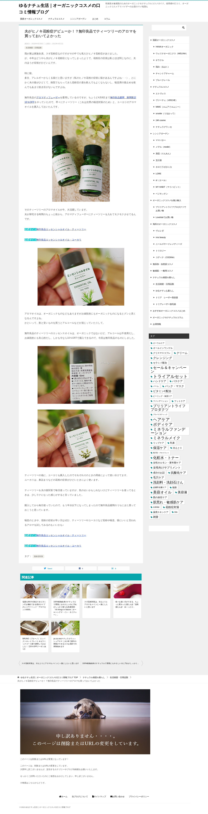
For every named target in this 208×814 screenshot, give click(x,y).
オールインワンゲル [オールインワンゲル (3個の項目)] (163, 348)
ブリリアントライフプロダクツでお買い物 (171, 209)
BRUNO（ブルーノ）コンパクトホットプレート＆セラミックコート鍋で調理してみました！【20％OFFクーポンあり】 (34, 644)
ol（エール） (161, 180)
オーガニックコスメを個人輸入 (167, 200)
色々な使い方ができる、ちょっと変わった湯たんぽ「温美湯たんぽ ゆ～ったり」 (127, 604)
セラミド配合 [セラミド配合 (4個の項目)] (160, 362)
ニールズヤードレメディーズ (169, 244)
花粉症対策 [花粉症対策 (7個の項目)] (172, 507)
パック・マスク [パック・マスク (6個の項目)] (174, 386)
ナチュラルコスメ (56, 19)
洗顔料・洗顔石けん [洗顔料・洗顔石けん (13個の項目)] (168, 482)
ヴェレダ (160, 230)
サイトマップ (99, 796)
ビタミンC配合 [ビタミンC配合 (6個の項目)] (162, 391)
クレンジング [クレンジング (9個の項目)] (162, 358)
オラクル (160, 60)
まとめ (95, 19)
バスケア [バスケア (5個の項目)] (177, 381)
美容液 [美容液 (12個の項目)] (182, 492)
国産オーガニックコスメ (31, 19)
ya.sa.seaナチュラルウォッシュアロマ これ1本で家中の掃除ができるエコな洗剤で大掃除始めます (65, 642)
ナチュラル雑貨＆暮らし (164, 277)
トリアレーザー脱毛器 (166, 304)
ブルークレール (163, 80)
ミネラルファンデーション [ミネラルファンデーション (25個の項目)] (168, 431)
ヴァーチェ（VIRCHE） (167, 100)
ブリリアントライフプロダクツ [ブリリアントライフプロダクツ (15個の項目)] (168, 407)
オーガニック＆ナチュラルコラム (168, 317)
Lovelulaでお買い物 (164, 217)
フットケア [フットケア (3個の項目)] (179, 401)
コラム (107, 19)
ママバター (161, 140)
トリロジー (161, 251)
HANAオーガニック (164, 47)
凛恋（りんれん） (164, 153)
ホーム (63, 796)
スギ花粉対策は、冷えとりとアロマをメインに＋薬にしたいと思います (96, 604)
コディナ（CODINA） (166, 257)
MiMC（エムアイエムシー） (168, 107)
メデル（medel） (163, 147)
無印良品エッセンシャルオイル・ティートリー (61, 229)
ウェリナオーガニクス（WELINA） (172, 53)
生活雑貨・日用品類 (33, 48)
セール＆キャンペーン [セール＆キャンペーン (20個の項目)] (168, 369)
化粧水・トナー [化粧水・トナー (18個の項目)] (166, 458)
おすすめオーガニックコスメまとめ (169, 311)
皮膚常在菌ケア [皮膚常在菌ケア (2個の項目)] (159, 487)
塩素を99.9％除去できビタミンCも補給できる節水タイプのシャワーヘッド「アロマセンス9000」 (34, 606)
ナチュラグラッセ (164, 127)
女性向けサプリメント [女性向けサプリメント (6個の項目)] (167, 467)
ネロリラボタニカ (164, 167)
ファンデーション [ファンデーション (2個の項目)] (160, 401)
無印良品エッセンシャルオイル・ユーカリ (58, 240)
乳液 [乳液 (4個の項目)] (172, 442)
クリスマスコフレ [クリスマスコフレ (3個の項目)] (161, 353)
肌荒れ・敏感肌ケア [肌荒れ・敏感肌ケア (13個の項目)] (168, 502)
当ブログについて (80, 796)
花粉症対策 (38, 556)
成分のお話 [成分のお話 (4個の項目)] (159, 472)
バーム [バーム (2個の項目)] (156, 386)
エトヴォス (161, 93)
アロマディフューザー (48, 97)
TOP (49, 677)
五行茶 (159, 160)
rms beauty (161, 237)
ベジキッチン (162, 193)
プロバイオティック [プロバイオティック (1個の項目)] (160, 414)
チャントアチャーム (165, 73)
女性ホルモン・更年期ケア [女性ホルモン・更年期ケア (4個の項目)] (167, 462)
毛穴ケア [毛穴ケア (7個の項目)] (158, 477)
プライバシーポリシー (139, 796)
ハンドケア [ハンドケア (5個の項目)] (159, 381)
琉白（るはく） (163, 67)
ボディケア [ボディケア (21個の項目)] (163, 424)
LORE (158, 173)
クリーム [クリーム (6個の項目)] (182, 352)
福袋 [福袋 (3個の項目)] (174, 487)
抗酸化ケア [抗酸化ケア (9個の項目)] (178, 472)
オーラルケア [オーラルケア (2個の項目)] (158, 343)
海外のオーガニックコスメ (165, 224)
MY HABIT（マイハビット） (168, 187)
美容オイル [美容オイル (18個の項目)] (162, 492)
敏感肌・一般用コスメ (163, 271)
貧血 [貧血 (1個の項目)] (176, 512)
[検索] (169, 28)
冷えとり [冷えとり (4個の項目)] (177, 447)
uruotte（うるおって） (166, 113)
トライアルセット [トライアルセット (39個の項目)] (170, 376)
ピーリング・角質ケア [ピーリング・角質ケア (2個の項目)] (162, 396)
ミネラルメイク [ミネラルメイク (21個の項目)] (166, 438)
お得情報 (157, 324)
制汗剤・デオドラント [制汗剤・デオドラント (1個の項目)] (161, 453)
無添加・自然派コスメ (163, 264)
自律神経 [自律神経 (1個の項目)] (156, 507)
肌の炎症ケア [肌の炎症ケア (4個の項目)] (160, 497)
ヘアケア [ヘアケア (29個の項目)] (161, 419)
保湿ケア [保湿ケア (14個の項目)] (160, 448)
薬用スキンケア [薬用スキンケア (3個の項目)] (160, 512)
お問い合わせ (117, 796)
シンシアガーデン (78, 19)
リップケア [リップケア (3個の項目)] (158, 443)
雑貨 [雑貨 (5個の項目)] (155, 516)
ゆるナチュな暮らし (165, 291)
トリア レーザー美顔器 (167, 297)
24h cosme (161, 120)
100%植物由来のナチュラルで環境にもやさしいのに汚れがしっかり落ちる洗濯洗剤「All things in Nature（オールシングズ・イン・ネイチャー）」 (65, 608)
